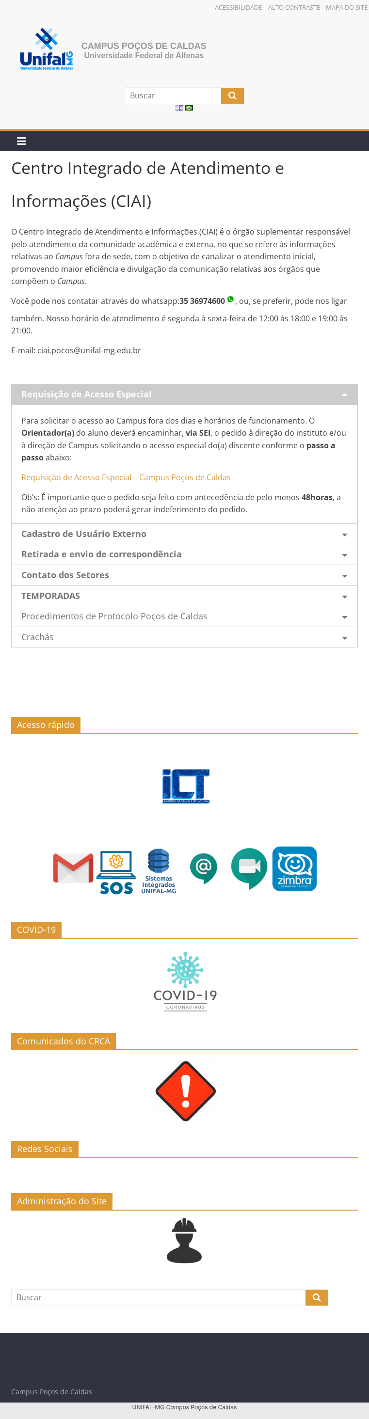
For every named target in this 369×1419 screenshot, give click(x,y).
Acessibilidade (238, 7)
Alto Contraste (294, 7)
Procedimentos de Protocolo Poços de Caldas (114, 616)
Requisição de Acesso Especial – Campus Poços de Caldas (126, 477)
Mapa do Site (347, 7)
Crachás (37, 637)
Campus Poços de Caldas (144, 46)
